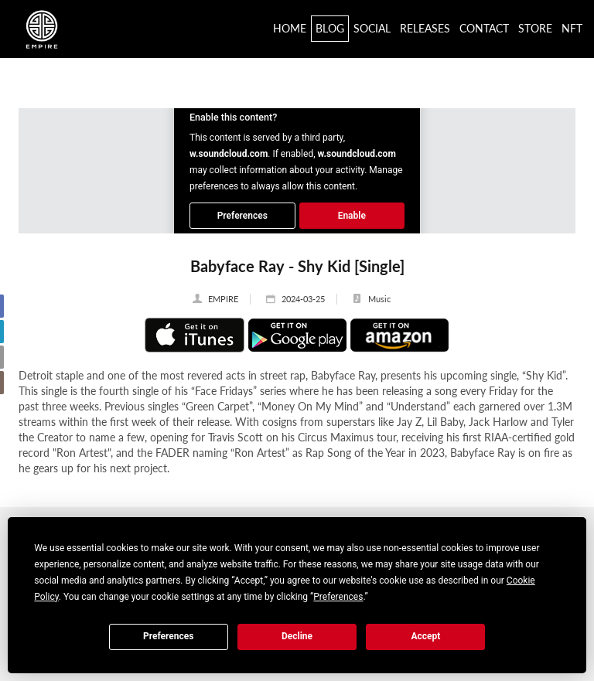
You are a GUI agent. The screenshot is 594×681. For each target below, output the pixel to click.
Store (535, 28)
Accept (425, 636)
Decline (297, 636)
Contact (484, 28)
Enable (352, 215)
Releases (425, 28)
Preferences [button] (338, 596)
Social (372, 28)
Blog (330, 28)
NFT (572, 28)
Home (289, 28)
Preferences (168, 636)
